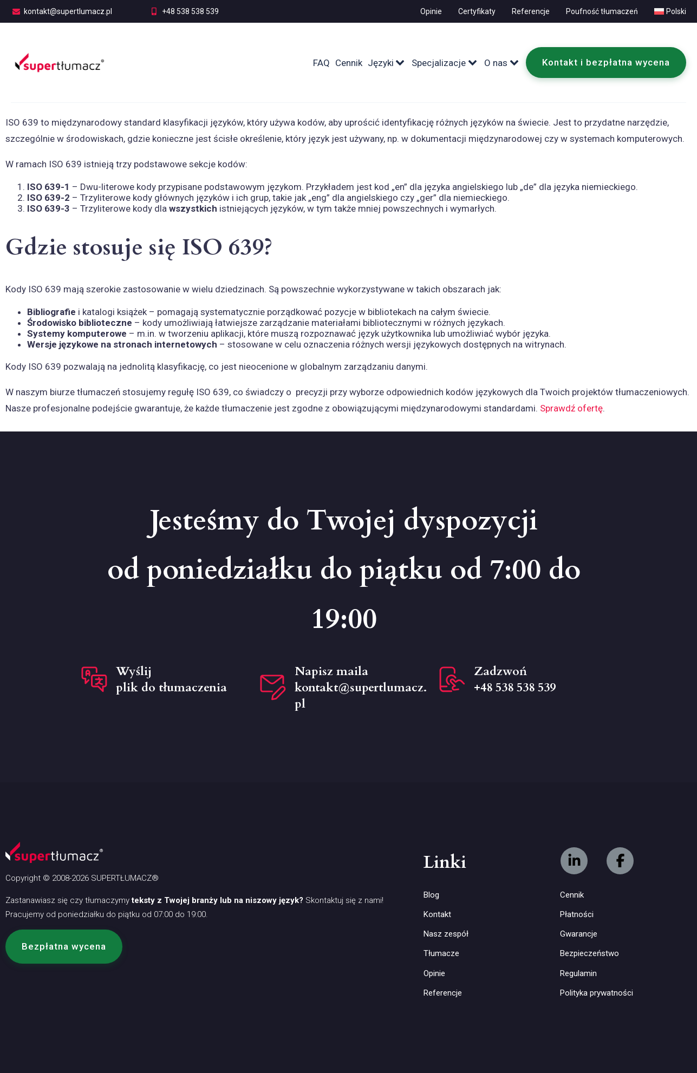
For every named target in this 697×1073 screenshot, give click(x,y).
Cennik (348, 62)
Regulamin (578, 973)
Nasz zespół (446, 934)
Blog (431, 895)
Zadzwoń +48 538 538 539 (515, 679)
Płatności (577, 914)
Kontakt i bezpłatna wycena (606, 62)
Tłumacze (441, 953)
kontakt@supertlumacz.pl (68, 11)
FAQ (321, 62)
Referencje (531, 11)
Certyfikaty (477, 11)
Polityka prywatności (596, 993)
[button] (63, 946)
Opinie (431, 11)
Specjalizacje (445, 62)
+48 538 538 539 (190, 11)
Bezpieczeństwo (589, 953)
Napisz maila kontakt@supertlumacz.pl (361, 687)
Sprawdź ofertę (571, 408)
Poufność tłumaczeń (602, 11)
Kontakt (437, 914)
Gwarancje (578, 934)
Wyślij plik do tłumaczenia (171, 679)
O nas (502, 62)
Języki (387, 62)
